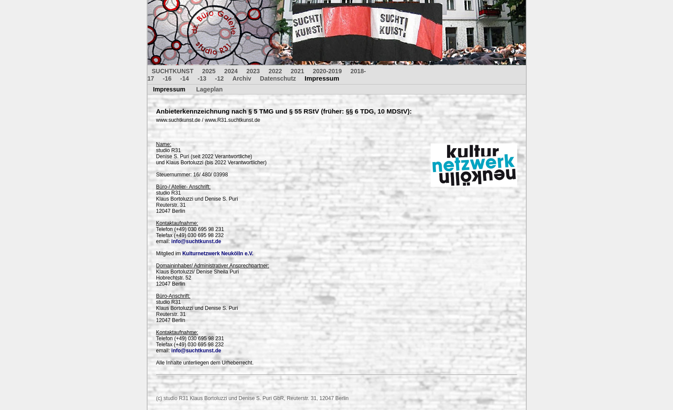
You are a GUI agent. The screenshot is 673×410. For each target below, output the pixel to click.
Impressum (322, 78)
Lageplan (209, 89)
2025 (209, 71)
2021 (297, 71)
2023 (253, 71)
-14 (184, 78)
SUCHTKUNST (172, 71)
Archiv (241, 78)
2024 (231, 71)
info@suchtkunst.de (196, 241)
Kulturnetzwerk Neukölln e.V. (217, 254)
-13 (202, 78)
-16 (167, 78)
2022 (275, 71)
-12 (219, 78)
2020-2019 (327, 71)
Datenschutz (278, 78)
